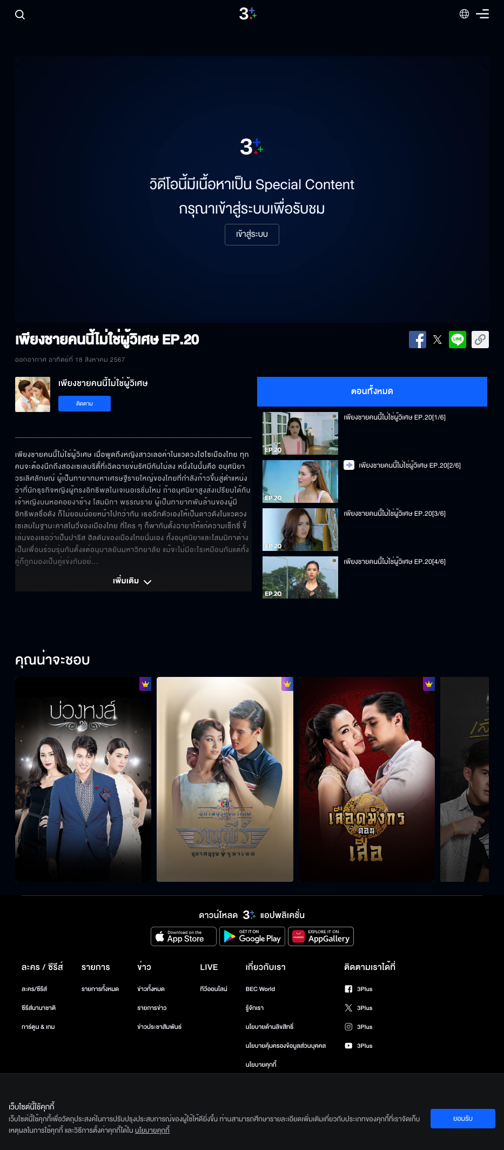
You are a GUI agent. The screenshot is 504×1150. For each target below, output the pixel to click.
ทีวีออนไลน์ (213, 989)
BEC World (260, 989)
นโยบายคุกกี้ (261, 1065)
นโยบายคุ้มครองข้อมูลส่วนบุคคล (286, 1046)
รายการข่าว (151, 1008)
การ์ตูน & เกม (38, 1027)
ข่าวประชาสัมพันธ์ (159, 1027)
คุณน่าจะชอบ (52, 661)
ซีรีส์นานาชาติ (39, 1008)
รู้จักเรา (255, 1008)
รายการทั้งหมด (100, 989)
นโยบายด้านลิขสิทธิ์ (270, 1027)
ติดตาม (84, 403)
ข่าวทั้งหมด (151, 989)
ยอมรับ (463, 1118)
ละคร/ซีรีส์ (34, 989)
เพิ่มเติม (133, 582)
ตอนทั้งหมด (372, 391)
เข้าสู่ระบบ (252, 234)
